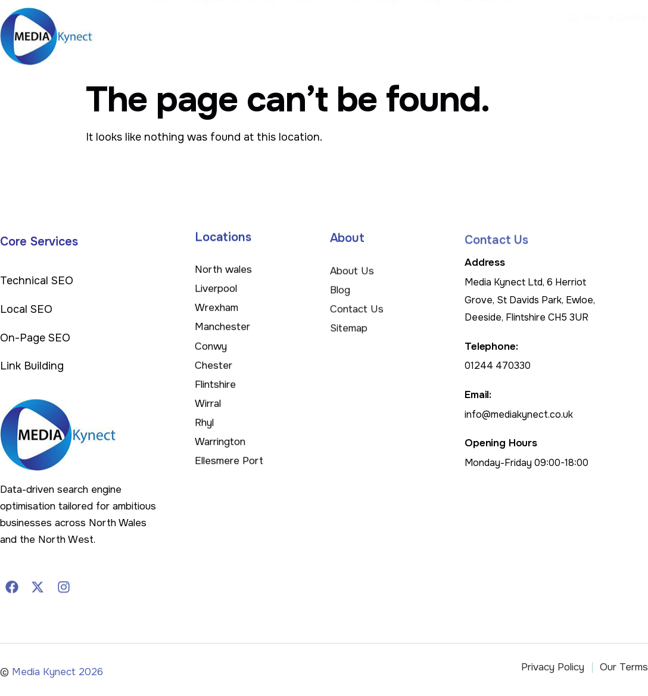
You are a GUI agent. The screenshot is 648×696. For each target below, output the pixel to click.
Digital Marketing (239, 31)
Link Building (32, 365)
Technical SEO (36, 280)
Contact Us (488, 31)
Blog (433, 31)
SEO (314, 32)
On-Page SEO (35, 337)
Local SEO (26, 309)
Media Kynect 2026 (57, 679)
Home (167, 31)
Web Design (376, 31)
